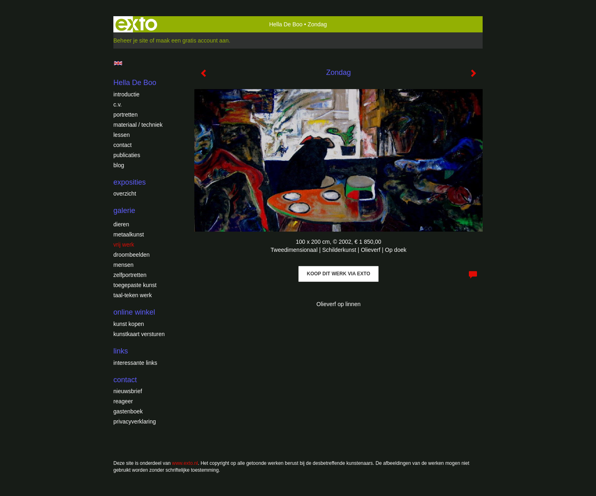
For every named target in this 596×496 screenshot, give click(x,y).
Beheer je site (130, 40)
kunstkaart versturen (139, 334)
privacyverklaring (134, 421)
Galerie (124, 210)
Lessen (121, 135)
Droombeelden (131, 254)
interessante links (135, 363)
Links (120, 351)
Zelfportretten (130, 275)
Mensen (123, 265)
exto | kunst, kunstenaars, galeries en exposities (136, 24)
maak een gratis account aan (192, 40)
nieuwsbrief (127, 391)
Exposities (129, 182)
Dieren (121, 224)
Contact (122, 145)
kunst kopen (128, 324)
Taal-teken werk (132, 295)
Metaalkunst (128, 234)
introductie (126, 94)
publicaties (126, 155)
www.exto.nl (185, 463)
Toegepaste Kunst (135, 285)
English (118, 63)
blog (118, 165)
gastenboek (128, 411)
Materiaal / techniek (137, 124)
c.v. (117, 104)
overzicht (124, 193)
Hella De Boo (286, 24)
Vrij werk (123, 244)
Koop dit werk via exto (338, 274)
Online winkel (134, 312)
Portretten (125, 114)
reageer (123, 401)
